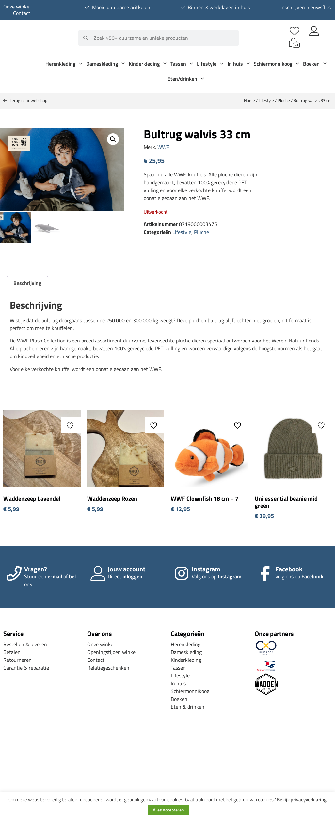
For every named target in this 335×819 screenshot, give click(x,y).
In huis (239, 63)
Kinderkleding (148, 63)
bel (72, 575)
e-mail (55, 575)
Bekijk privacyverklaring (302, 799)
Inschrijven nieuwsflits (305, 7)
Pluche (284, 100)
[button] (113, 139)
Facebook (312, 575)
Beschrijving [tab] (27, 282)
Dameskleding (105, 63)
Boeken (315, 63)
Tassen (181, 63)
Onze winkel (17, 6)
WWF (163, 147)
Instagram (229, 575)
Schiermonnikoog (276, 63)
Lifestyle (210, 63)
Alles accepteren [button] (168, 809)
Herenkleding (63, 63)
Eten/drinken (186, 78)
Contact (21, 13)
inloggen (132, 575)
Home (249, 100)
